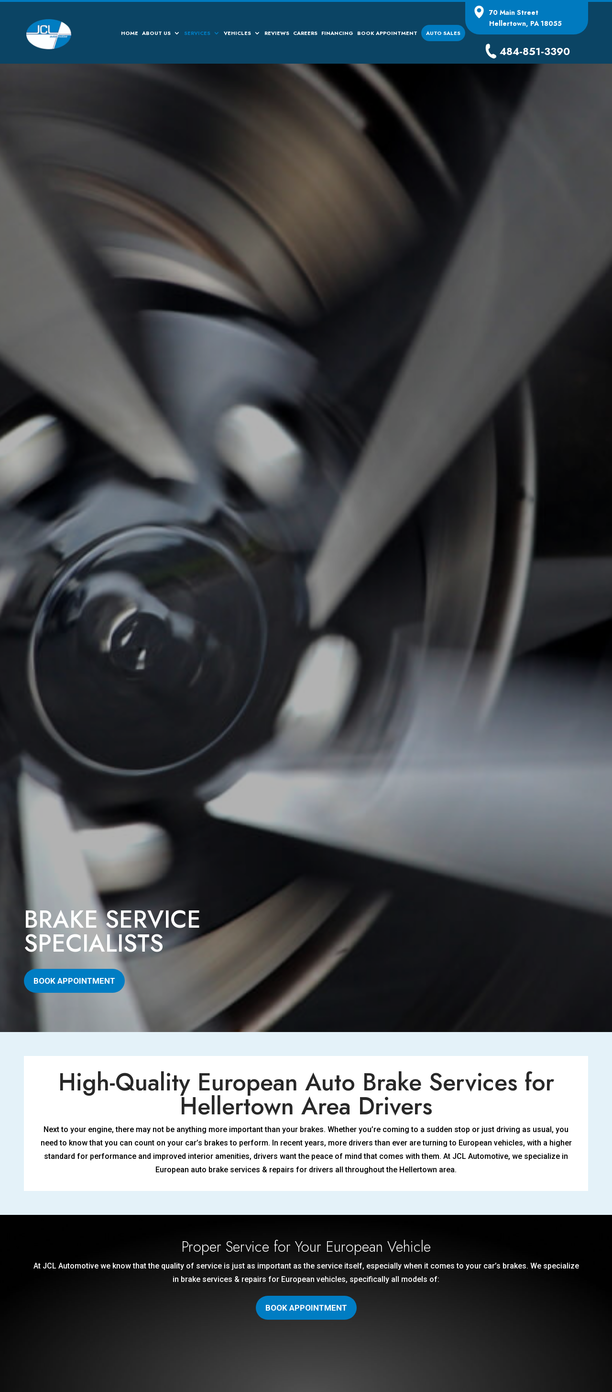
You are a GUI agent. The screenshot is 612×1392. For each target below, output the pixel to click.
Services (197, 33)
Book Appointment (387, 33)
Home (129, 33)
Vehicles (237, 33)
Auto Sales (443, 33)
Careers (305, 33)
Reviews (276, 33)
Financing (337, 33)
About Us (156, 33)
